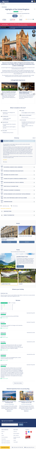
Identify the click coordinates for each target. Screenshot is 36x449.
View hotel (9, 241)
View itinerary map (5, 205)
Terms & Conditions (5, 437)
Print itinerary (15, 205)
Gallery (34, 31)
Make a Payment (16, 435)
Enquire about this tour (30, 447)
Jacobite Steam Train (6, 283)
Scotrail (20, 283)
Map (33, 35)
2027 (21, 16)
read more (2, 376)
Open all (34, 137)
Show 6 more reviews (18, 383)
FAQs (2, 433)
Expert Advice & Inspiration (6, 442)
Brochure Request (16, 433)
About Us (3, 431)
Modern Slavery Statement (6, 440)
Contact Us (15, 431)
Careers (3, 435)
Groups (15, 440)
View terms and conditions (22, 24)
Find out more (20, 266)
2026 (15, 16)
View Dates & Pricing (5, 447)
